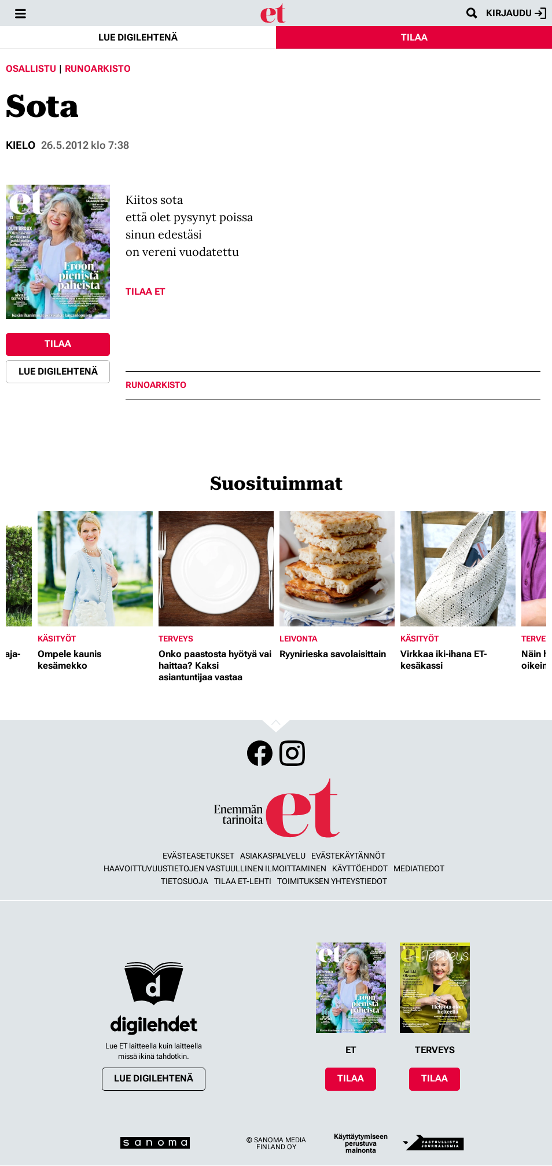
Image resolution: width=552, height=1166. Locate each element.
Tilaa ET (145, 291)
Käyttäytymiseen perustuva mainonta (361, 1143)
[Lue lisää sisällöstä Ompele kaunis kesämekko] (95, 568)
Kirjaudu (516, 13)
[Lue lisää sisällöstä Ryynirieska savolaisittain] (337, 568)
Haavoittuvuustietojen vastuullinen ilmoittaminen (215, 868)
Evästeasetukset (198, 855)
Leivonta (298, 638)
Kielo (20, 145)
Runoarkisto (98, 68)
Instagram (292, 753)
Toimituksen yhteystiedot (332, 881)
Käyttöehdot (360, 868)
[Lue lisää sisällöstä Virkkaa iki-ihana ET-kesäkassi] (458, 568)
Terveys (176, 638)
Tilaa (414, 37)
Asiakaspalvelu (273, 855)
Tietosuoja (184, 881)
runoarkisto (156, 385)
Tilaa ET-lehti (242, 881)
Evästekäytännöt (348, 855)
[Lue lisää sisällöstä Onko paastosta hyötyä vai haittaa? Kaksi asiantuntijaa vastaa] (216, 568)
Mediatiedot (418, 868)
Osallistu (31, 68)
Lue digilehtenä (138, 37)
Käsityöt (57, 638)
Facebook (260, 753)
